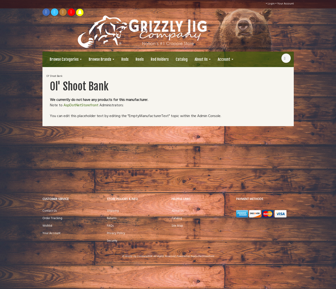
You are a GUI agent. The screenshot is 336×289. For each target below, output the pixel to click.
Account (225, 59)
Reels (140, 59)
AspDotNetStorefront (80, 105)
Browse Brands (101, 59)
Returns (111, 218)
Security (112, 240)
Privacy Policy (116, 233)
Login (271, 3)
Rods (125, 59)
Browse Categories (66, 59)
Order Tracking (52, 218)
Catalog (182, 59)
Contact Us (49, 210)
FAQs (110, 225)
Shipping (113, 210)
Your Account (285, 3)
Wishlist (47, 225)
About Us (203, 59)
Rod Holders (160, 59)
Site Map (177, 225)
